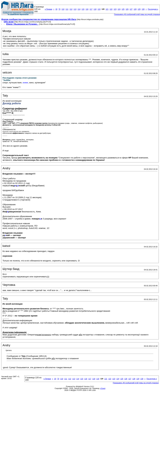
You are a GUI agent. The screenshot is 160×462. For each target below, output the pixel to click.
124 (119, 9)
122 (111, 9)
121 (107, 9)
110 (62, 9)
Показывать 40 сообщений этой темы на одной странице (137, 14)
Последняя (153, 9)
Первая (48, 9)
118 (95, 9)
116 (87, 9)
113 (75, 9)
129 (139, 9)
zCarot (102, 388)
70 (59, 9)
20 (56, 9)
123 (115, 9)
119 (99, 9)
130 (143, 9)
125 (123, 9)
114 (79, 9)
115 (83, 9)
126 (127, 9)
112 (70, 9)
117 (91, 9)
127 (131, 9)
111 (67, 9)
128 (135, 9)
